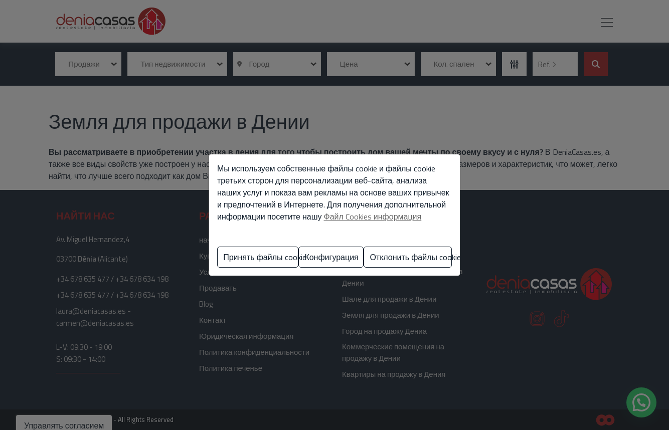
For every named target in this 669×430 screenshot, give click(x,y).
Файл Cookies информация (372, 216)
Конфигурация (331, 257)
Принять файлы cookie (260, 257)
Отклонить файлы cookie (411, 257)
